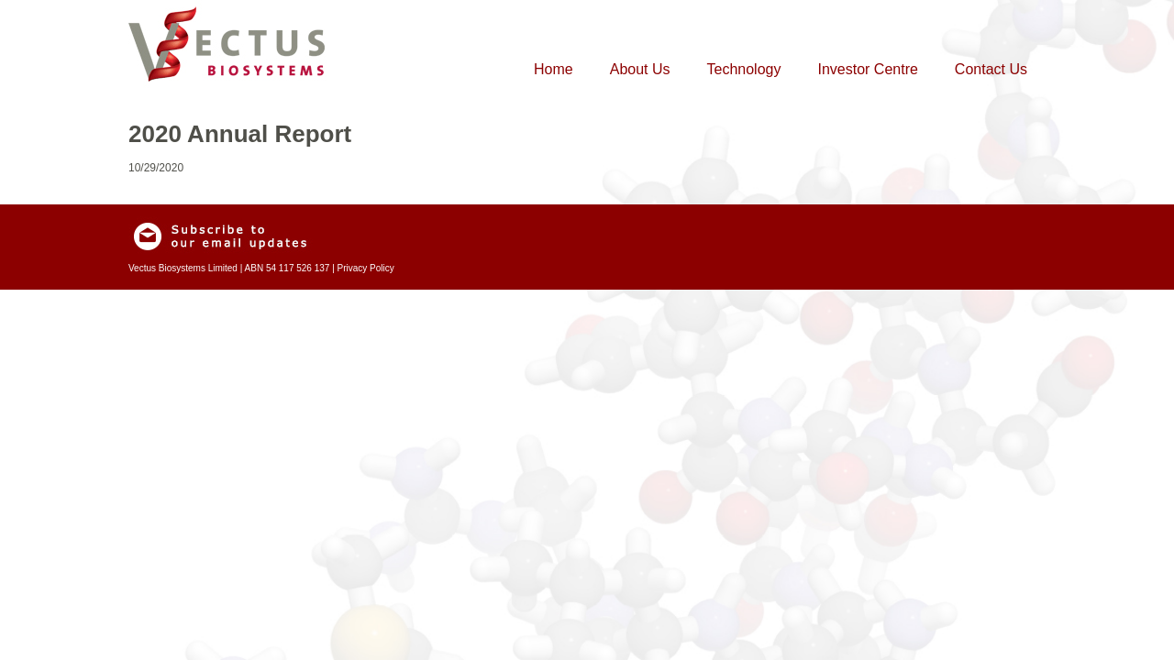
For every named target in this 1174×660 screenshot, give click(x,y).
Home (553, 69)
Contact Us (991, 69)
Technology (744, 69)
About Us (640, 69)
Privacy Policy (366, 268)
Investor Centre (867, 69)
